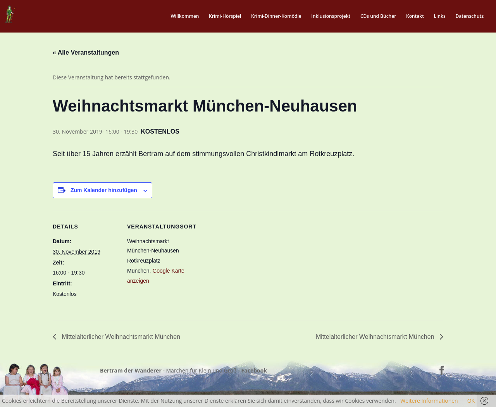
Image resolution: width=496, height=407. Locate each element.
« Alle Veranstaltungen (86, 52)
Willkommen (184, 16)
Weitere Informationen (429, 400)
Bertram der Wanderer (131, 370)
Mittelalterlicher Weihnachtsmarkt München (120, 336)
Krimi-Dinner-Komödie (276, 16)
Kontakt (415, 16)
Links (440, 16)
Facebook (254, 370)
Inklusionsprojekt (330, 16)
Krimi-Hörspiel (225, 16)
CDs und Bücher (378, 16)
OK (471, 400)
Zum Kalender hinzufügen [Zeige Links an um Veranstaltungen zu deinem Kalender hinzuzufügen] (104, 190)
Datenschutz (469, 16)
